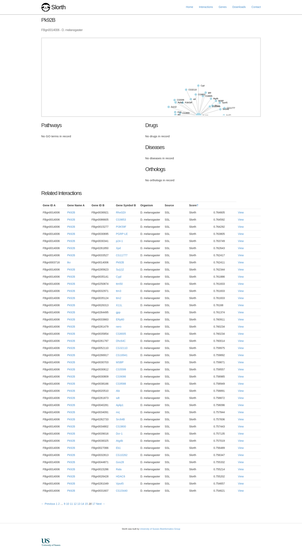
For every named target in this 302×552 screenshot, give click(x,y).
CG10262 (122, 455)
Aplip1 (119, 405)
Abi (118, 390)
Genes (222, 6)
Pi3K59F (121, 226)
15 (86, 503)
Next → (100, 503)
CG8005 (121, 333)
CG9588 (121, 383)
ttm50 (119, 283)
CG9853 (121, 219)
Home (189, 6)
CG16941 (122, 355)
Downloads (239, 6)
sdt (118, 397)
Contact (256, 6)
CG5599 (121, 369)
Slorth (58, 7)
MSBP (120, 362)
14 (82, 503)
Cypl (118, 276)
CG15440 (122, 490)
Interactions (206, 6)
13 (79, 503)
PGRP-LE (122, 233)
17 (93, 503)
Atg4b (119, 440)
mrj (118, 412)
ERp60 (120, 319)
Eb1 (118, 447)
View (241, 212)
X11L (119, 305)
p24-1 (119, 241)
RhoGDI (121, 212)
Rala (119, 469)
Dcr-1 (119, 433)
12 (75, 503)
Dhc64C (121, 340)
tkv (69, 262)
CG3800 (121, 426)
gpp (118, 312)
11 (71, 503)
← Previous (48, 503)
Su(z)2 (120, 269)
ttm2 (118, 298)
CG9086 (121, 376)
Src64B (120, 419)
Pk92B (71, 212)
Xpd (118, 248)
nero (118, 326)
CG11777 (122, 255)
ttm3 (118, 290)
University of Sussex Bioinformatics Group (160, 529)
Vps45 (120, 483)
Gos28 (120, 462)
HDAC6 (120, 476)
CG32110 (122, 348)
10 (67, 503)
